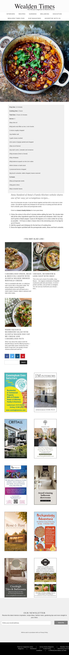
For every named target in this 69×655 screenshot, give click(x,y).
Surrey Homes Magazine (47, 647)
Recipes (22, 14)
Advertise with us (53, 18)
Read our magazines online (25, 647)
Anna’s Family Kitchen (24, 210)
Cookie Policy (47, 648)
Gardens (33, 14)
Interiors (10, 14)
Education (57, 14)
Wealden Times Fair (16, 18)
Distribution (33, 648)
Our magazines (34, 18)
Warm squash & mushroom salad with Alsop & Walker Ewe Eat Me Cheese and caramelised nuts (17, 334)
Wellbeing (44, 14)
